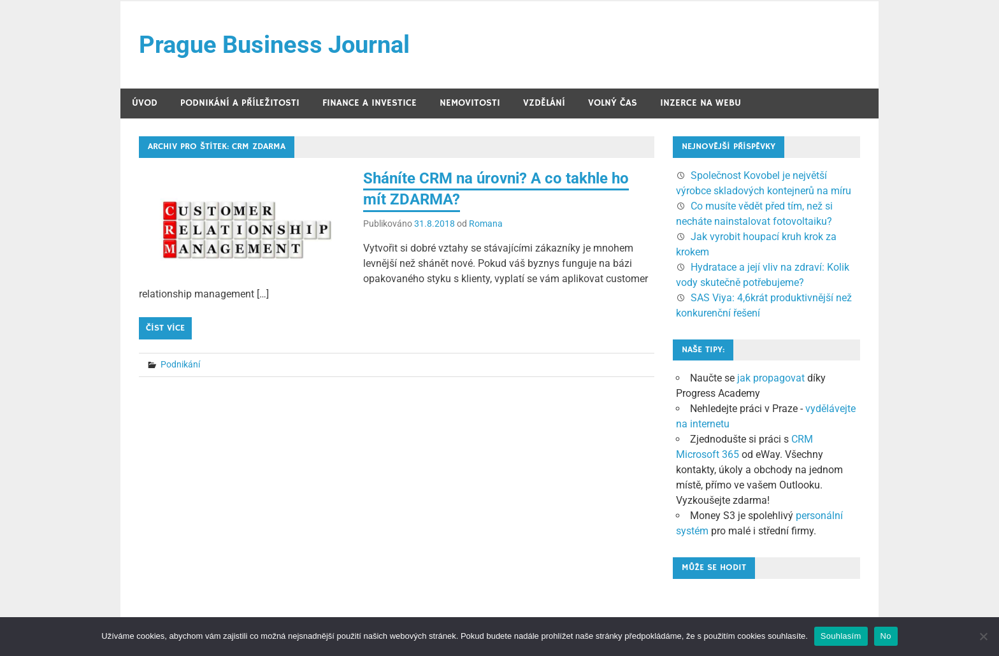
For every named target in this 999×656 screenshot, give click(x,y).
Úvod (144, 103)
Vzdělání (544, 103)
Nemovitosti (470, 103)
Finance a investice (369, 103)
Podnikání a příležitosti (239, 103)
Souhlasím (841, 636)
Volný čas (612, 103)
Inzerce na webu (700, 103)
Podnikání (180, 364)
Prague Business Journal (274, 45)
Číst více (165, 328)
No (885, 636)
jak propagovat (771, 378)
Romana (486, 223)
